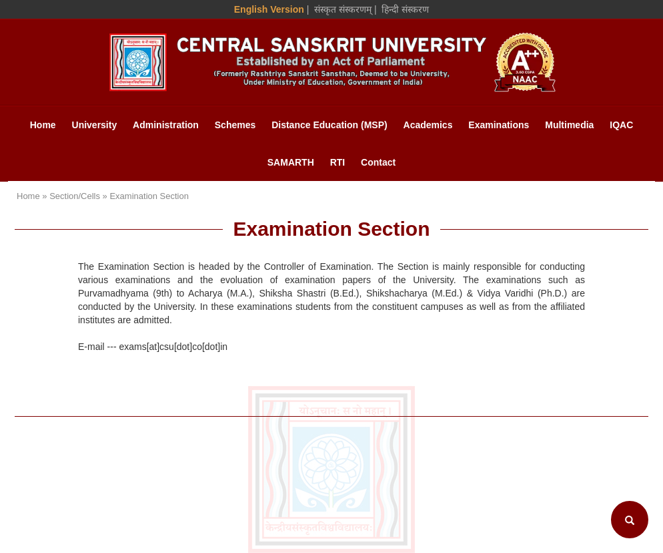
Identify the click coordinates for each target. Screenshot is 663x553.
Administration (166, 125)
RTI (338, 162)
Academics (428, 125)
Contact (378, 162)
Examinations (498, 125)
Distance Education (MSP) (329, 125)
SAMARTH (290, 162)
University (94, 125)
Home (43, 125)
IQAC (621, 125)
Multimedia (569, 125)
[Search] (630, 520)
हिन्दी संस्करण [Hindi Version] (405, 9)
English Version (269, 9)
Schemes (235, 125)
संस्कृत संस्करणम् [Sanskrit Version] (343, 9)
